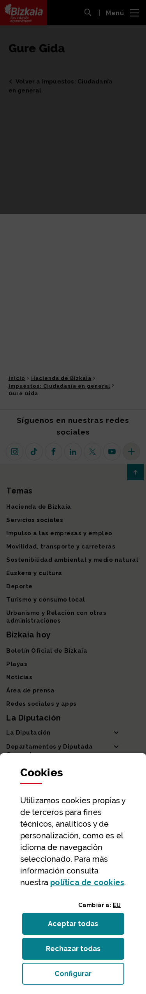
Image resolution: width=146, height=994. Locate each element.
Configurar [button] (89, 975)
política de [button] (87, 882)
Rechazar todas (79, 950)
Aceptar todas (80, 925)
